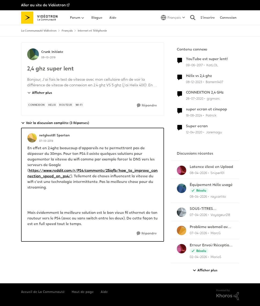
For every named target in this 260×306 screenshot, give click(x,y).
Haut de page (83, 292)
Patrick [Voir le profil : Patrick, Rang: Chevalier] (211, 115)
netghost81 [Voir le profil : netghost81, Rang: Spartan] (47, 135)
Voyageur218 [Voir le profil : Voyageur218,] (220, 215)
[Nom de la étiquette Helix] (52, 104)
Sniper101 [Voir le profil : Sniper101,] (217, 173)
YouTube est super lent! (207, 59)
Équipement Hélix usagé (211, 184)
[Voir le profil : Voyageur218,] (181, 212)
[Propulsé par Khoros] (227, 294)
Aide (104, 292)
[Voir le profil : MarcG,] (181, 230)
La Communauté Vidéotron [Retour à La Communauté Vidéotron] (38, 31)
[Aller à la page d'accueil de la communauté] (41, 17)
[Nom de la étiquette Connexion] (36, 104)
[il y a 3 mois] (198, 172)
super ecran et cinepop (206, 109)
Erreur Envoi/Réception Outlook (210, 245)
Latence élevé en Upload (211, 166)
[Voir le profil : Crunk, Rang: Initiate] (33, 54)
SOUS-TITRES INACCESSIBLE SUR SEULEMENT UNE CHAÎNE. (206, 208)
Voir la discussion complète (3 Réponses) (55, 123)
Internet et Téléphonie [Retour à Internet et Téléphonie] (92, 31)
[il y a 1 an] (194, 115)
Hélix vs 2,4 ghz (199, 75)
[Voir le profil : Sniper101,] (181, 170)
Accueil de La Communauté (43, 292)
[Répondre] (147, 105)
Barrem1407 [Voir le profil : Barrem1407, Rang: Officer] (214, 82)
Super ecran (197, 126)
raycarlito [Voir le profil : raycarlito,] (218, 196)
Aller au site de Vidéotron (43, 5)
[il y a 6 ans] (194, 98)
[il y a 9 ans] (194, 65)
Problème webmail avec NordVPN (211, 227)
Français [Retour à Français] (67, 31)
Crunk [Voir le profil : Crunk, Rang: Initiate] (45, 52)
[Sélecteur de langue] (173, 17)
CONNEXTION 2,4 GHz (205, 92)
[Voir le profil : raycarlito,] (181, 188)
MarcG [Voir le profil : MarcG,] (216, 233)
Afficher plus (39, 93)
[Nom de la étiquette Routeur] (65, 104)
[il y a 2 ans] (194, 81)
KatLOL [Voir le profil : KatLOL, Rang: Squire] (212, 65)
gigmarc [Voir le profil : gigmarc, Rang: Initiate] (213, 98)
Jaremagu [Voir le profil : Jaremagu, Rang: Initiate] (214, 132)
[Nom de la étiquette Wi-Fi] (79, 104)
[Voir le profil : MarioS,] (181, 248)
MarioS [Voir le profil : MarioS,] (216, 257)
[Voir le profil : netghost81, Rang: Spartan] (32, 137)
